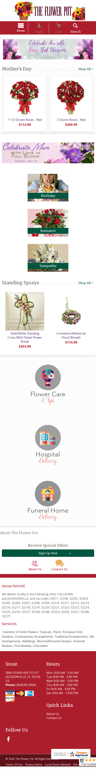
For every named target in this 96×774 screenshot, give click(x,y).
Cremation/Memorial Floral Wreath (72, 338)
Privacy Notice (36, 768)
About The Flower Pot (19, 531)
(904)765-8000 (26, 688)
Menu (27, 31)
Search (70, 32)
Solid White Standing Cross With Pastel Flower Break (24, 338)
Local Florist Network (62, 768)
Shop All (86, 69)
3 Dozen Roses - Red (72, 122)
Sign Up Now (48, 551)
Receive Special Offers (48, 543)
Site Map (13, 772)
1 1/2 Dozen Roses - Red (24, 122)
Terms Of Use (14, 768)
